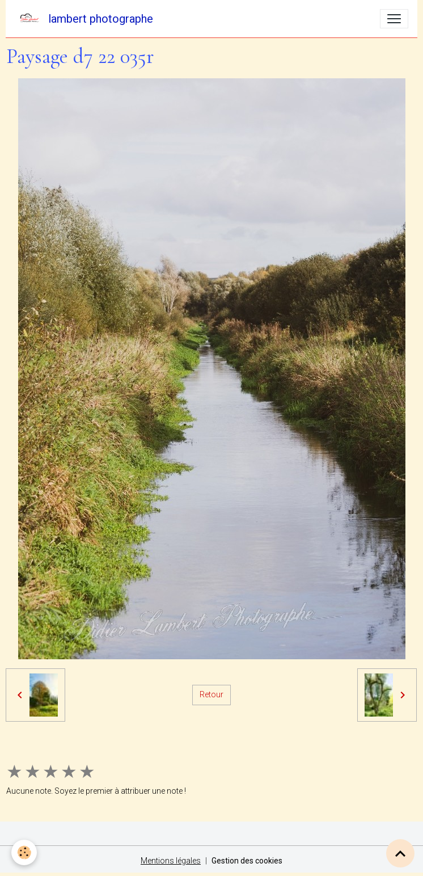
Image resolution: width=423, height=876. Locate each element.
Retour (211, 694)
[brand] (84, 18)
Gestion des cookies (247, 860)
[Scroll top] (400, 853)
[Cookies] (24, 852)
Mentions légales (171, 860)
